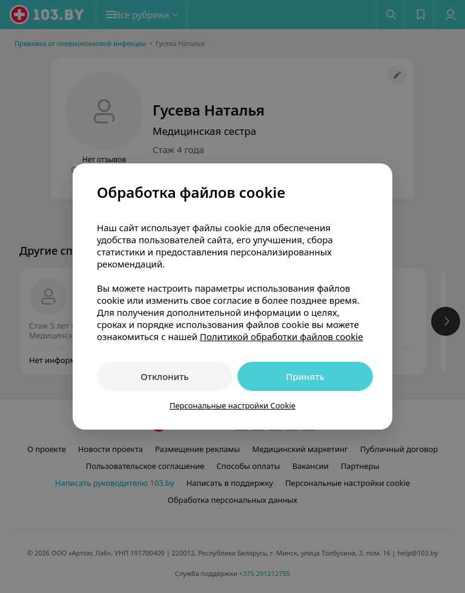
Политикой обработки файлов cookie (281, 336)
